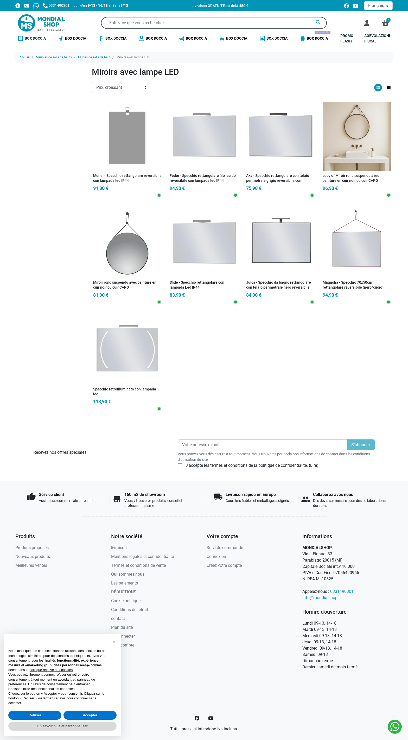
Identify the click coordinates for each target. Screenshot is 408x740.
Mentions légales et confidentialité (142, 556)
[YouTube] (210, 718)
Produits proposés (32, 547)
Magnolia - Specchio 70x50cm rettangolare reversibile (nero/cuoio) (353, 285)
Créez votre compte (224, 565)
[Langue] (378, 5)
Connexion (216, 556)
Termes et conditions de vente (138, 565)
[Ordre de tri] (121, 87)
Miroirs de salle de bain (94, 57)
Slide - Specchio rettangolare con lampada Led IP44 (197, 285)
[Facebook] (197, 718)
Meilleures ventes (31, 565)
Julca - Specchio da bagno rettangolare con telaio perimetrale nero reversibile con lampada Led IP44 (278, 287)
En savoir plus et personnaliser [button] (62, 726)
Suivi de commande (225, 547)
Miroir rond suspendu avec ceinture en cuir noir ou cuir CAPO (124, 285)
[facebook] (346, 5)
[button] (385, 23)
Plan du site (122, 627)
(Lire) (313, 465)
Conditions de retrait (129, 609)
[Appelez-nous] (56, 5)
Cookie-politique (126, 600)
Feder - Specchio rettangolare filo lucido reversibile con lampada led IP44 (203, 178)
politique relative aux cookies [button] (51, 670)
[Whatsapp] (36, 5)
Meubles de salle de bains (54, 57)
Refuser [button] (35, 715)
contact (118, 618)
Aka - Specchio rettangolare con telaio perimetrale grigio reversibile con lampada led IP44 (277, 180)
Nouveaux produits (32, 556)
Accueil (25, 57)
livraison (119, 547)
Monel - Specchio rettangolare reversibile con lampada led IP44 (127, 178)
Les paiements (124, 583)
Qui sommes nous (127, 574)
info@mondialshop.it (321, 597)
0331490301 (342, 591)
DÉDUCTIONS (123, 591)
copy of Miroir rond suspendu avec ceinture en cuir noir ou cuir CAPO (351, 178)
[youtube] (356, 5)
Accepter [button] (90, 715)
